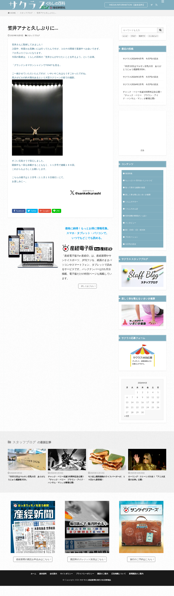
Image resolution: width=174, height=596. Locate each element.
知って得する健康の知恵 (136, 188)
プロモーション (132, 241)
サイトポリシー (63, 583)
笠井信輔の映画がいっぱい (137, 218)
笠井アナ (142, 36)
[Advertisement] (142, 130)
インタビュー (153, 36)
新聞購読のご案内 (142, 583)
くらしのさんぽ (132, 211)
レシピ (125, 36)
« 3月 (126, 425)
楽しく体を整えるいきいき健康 (139, 196)
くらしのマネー (132, 203)
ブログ (133, 36)
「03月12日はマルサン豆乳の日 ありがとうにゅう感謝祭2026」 (142, 68)
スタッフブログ (26, 13)
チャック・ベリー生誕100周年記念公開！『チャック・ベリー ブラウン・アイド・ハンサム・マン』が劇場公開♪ (142, 95)
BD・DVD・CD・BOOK (137, 234)
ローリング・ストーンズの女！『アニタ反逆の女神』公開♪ (147, 483)
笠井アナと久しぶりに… (46, 13)
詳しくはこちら (87, 286)
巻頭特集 (129, 173)
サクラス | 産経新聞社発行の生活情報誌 (95, 590)
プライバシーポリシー (84, 583)
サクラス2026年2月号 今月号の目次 (140, 84)
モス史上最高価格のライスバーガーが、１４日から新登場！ (107, 483)
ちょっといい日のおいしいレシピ (140, 181)
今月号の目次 (131, 249)
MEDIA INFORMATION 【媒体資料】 (127, 4)
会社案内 (49, 583)
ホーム (27, 583)
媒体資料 (37, 583)
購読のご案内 (104, 583)
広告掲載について (122, 583)
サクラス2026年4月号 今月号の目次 (140, 58)
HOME (13, 13)
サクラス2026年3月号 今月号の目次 (140, 77)
